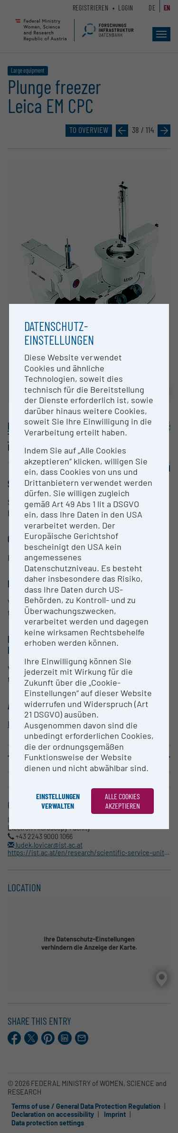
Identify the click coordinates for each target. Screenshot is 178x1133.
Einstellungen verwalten (58, 801)
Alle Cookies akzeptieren (122, 801)
